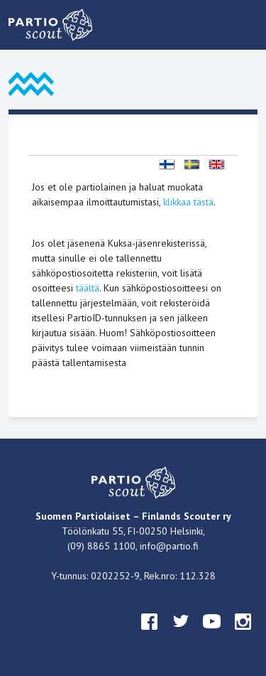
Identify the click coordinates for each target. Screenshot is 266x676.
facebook (149, 634)
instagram (243, 634)
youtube (212, 634)
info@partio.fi (169, 546)
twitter (181, 634)
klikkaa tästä (188, 201)
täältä (87, 287)
